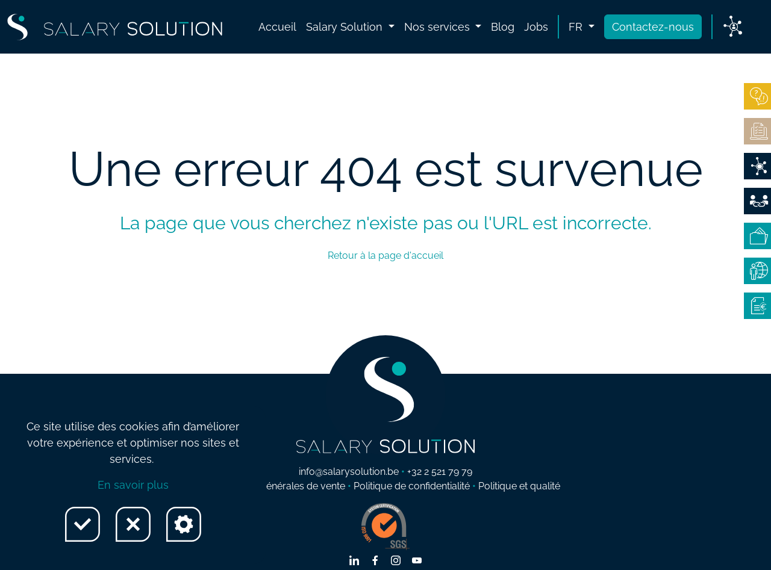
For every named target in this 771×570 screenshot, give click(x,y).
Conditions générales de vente (278, 486)
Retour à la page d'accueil (385, 255)
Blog (502, 26)
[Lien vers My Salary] (732, 27)
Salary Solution (346, 26)
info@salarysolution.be (349, 471)
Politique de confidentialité (412, 486)
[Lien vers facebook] (375, 561)
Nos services (438, 26)
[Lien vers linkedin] (354, 561)
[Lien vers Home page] (114, 27)
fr (577, 26)
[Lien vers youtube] (417, 561)
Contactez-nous (653, 26)
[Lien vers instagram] (396, 561)
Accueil (277, 26)
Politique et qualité (519, 486)
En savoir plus (133, 485)
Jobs (536, 26)
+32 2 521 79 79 (439, 471)
